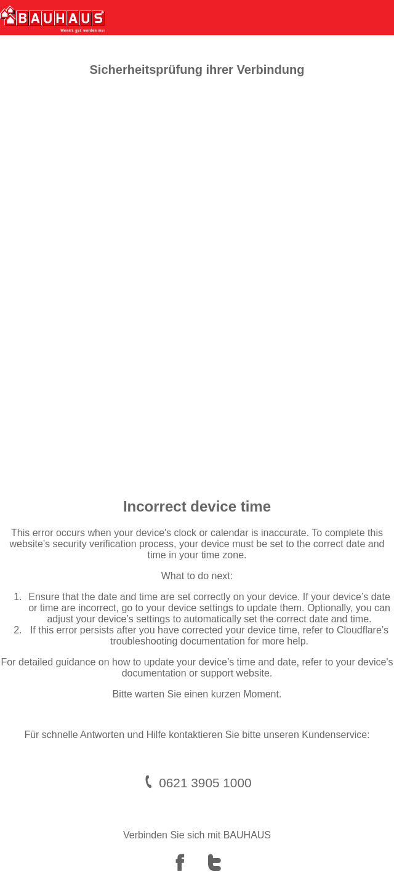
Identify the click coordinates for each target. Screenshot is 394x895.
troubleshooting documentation (177, 641)
